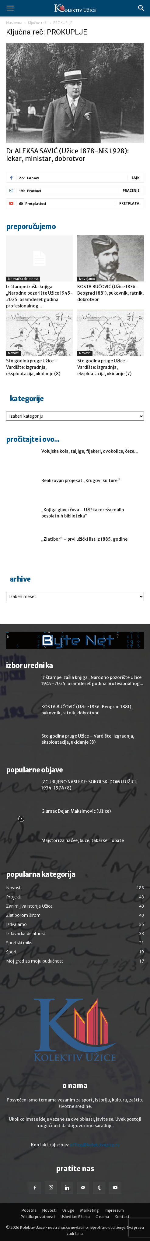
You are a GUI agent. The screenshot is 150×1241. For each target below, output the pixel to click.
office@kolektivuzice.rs (94, 1145)
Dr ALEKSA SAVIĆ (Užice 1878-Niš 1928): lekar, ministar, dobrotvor (67, 155)
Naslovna (14, 22)
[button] (10, 8)
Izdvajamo (87, 279)
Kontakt (122, 1216)
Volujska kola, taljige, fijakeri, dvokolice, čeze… (89, 451)
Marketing (89, 1210)
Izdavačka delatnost (23, 279)
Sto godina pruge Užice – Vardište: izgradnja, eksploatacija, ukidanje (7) (104, 367)
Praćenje (131, 190)
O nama (102, 1216)
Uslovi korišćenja (75, 1216)
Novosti (13, 353)
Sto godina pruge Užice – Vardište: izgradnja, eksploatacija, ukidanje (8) (33, 367)
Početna (29, 1210)
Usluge (68, 1210)
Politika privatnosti (38, 1216)
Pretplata (129, 203)
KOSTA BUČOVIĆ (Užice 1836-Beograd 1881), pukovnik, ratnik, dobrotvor (110, 293)
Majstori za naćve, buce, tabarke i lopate (82, 840)
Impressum (114, 1210)
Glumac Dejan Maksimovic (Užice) (76, 811)
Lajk (135, 177)
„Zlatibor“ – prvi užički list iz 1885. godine (84, 539)
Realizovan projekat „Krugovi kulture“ (80, 480)
